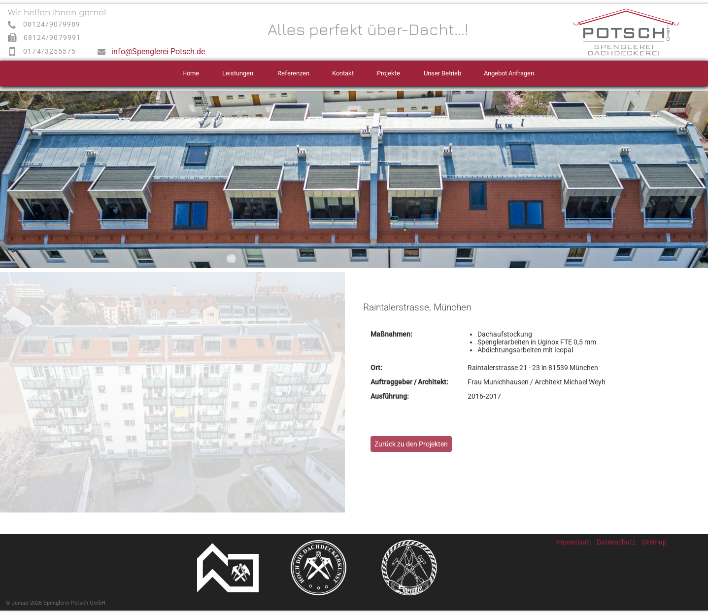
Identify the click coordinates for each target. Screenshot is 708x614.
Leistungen (237, 73)
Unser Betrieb (442, 73)
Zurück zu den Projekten (411, 444)
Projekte (388, 73)
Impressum (573, 542)
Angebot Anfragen (509, 73)
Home (190, 73)
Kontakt (343, 73)
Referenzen (293, 73)
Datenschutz (616, 542)
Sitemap (654, 542)
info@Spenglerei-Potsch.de (158, 51)
